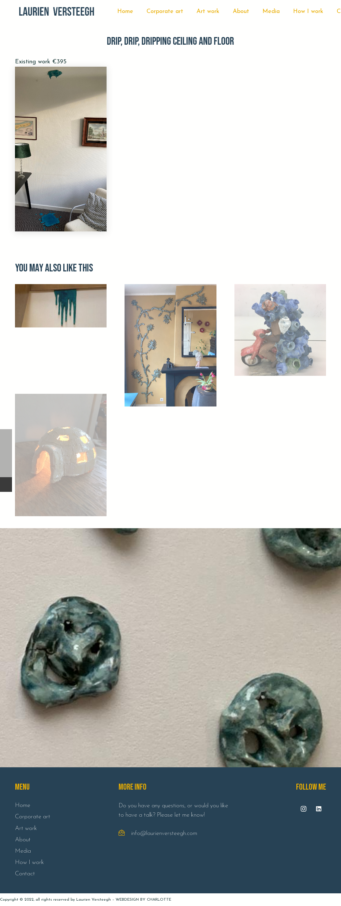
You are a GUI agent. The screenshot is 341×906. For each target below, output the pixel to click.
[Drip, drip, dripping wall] (61, 330)
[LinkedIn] (318, 808)
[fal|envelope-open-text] (125, 833)
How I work (29, 862)
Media (23, 851)
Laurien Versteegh (93, 900)
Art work (26, 828)
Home (22, 805)
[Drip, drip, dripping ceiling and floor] (61, 149)
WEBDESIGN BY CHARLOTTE (143, 900)
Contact (25, 874)
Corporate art (32, 817)
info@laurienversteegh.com (164, 833)
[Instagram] (303, 808)
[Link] (56, 12)
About (23, 840)
